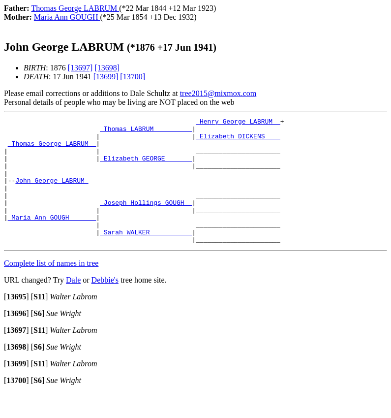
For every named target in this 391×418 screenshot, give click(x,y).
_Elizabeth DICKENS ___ (238, 140)
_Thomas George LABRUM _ (52, 149)
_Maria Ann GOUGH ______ (52, 237)
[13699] (106, 76)
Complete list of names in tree (51, 288)
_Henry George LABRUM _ (238, 122)
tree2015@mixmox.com (218, 93)
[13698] (107, 68)
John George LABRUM (51, 193)
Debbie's (105, 305)
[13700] (132, 76)
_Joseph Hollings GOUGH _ (146, 220)
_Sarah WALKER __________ (146, 255)
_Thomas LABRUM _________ (146, 131)
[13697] (80, 68)
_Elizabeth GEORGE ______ (146, 166)
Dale (73, 305)
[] (16, 322)
